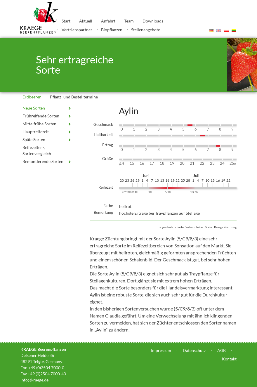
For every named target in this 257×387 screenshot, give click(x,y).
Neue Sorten (33, 107)
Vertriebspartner (77, 29)
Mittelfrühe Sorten (39, 123)
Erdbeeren (31, 96)
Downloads (153, 20)
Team (129, 20)
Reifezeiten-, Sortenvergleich (36, 150)
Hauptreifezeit (35, 131)
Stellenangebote (145, 29)
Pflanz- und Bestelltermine (74, 96)
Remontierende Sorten (42, 161)
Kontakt (229, 358)
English (218, 30)
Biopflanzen (111, 29)
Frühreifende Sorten (40, 115)
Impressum (161, 350)
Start (66, 20)
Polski (226, 30)
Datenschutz (194, 350)
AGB (221, 350)
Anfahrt (108, 20)
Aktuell (85, 20)
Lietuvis (234, 30)
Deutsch (211, 30)
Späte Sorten (33, 139)
